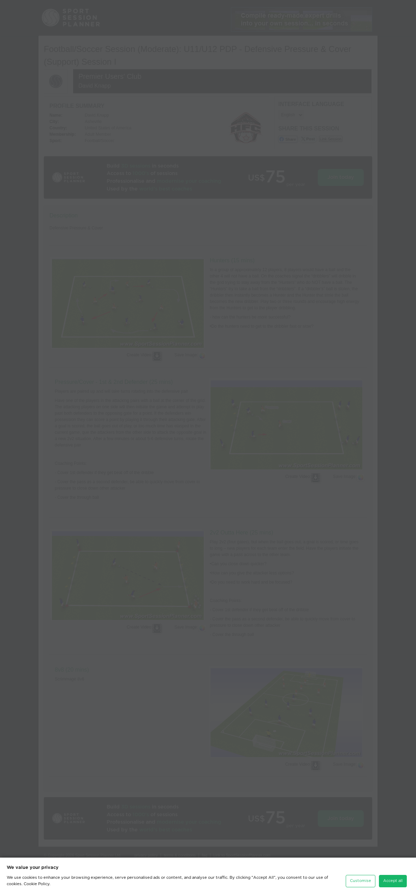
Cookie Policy (36, 881)
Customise (360, 878)
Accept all (393, 878)
